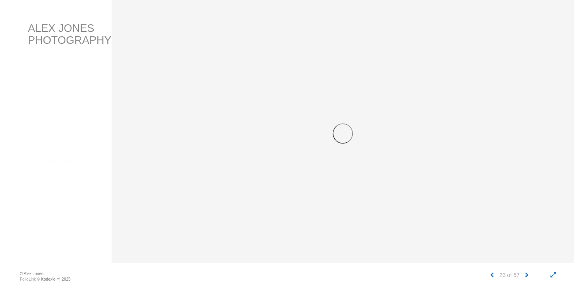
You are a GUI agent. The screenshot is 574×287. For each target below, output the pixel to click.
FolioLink (28, 279)
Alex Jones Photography (70, 34)
